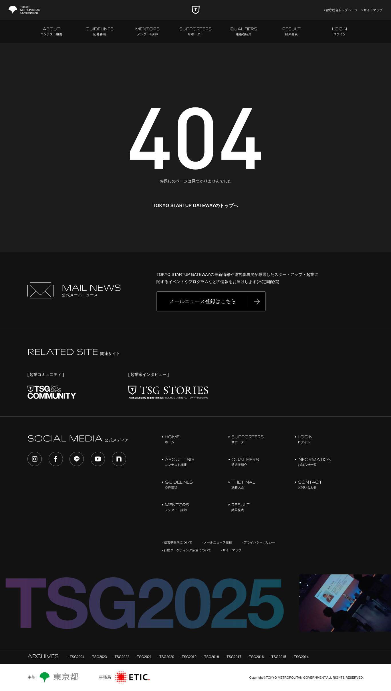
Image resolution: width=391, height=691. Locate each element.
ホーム (172, 439)
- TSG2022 (120, 657)
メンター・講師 (177, 507)
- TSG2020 (165, 657)
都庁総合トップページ (341, 10)
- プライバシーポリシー (258, 542)
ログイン (339, 31)
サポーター (195, 31)
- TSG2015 (277, 657)
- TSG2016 (255, 657)
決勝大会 (243, 484)
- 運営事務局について (177, 542)
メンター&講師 (147, 31)
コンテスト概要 (51, 31)
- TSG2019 (188, 657)
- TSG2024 (76, 657)
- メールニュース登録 (217, 542)
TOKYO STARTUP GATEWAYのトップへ (195, 205)
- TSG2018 (210, 657)
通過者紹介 (243, 31)
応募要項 (100, 31)
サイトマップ (373, 10)
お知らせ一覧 (314, 461)
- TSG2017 (233, 657)
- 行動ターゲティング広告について (186, 550)
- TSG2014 (300, 657)
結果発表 (291, 31)
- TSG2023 (98, 657)
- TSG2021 (143, 657)
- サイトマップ (231, 550)
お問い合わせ (310, 484)
